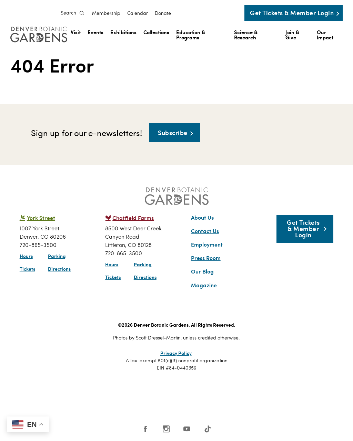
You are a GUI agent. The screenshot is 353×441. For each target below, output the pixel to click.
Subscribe (173, 132)
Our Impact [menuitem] (325, 34)
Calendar (137, 13)
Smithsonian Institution (241, 398)
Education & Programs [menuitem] (190, 34)
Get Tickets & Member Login (292, 12)
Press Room (206, 258)
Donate (163, 13)
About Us (202, 217)
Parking (57, 255)
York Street (41, 218)
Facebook (145, 428)
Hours (26, 255)
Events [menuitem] (95, 32)
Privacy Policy (176, 352)
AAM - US (167, 396)
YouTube (186, 428)
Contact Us (205, 231)
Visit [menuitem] (76, 32)
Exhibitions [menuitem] (123, 32)
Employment (207, 244)
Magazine (204, 285)
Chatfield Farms (133, 218)
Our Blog (202, 271)
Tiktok (207, 428)
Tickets (27, 268)
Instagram (166, 428)
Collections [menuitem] (156, 32)
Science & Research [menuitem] (246, 34)
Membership (106, 13)
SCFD (132, 396)
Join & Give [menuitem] (292, 34)
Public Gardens (205, 396)
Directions (59, 268)
